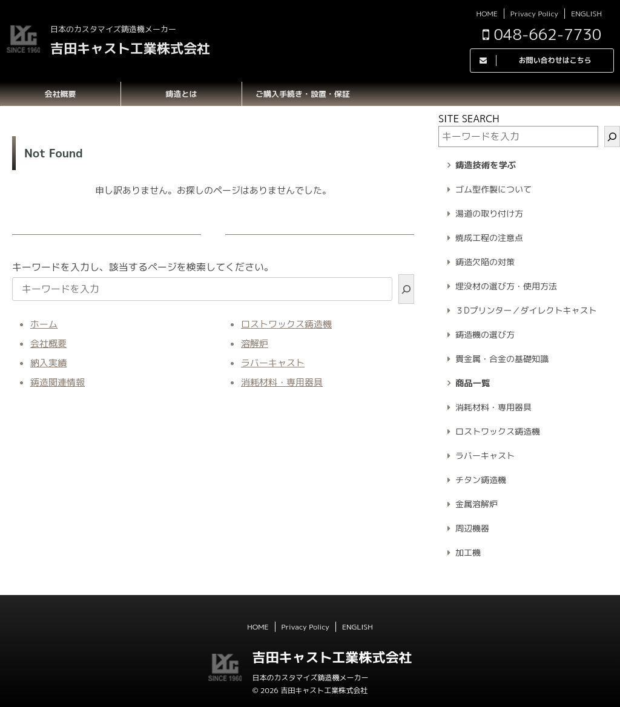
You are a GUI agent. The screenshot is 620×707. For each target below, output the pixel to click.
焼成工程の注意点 (489, 237)
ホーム (44, 324)
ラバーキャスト (273, 363)
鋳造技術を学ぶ (485, 165)
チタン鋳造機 (480, 479)
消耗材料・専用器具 (282, 382)
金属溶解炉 (476, 504)
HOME (486, 13)
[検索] (406, 289)
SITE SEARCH (469, 118)
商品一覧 (472, 383)
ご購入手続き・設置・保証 (303, 93)
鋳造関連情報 (57, 382)
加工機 (468, 552)
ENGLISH (586, 13)
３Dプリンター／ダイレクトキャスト (526, 310)
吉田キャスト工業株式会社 (130, 48)
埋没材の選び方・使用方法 (506, 286)
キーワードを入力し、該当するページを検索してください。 (143, 267)
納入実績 (48, 363)
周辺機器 (472, 528)
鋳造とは (181, 93)
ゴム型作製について (493, 189)
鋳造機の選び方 (485, 334)
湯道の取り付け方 (489, 213)
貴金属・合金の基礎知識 (502, 358)
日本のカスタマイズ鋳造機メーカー (310, 677)
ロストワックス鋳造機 (286, 324)
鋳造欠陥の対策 (485, 262)
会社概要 (60, 93)
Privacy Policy (534, 13)
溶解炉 (254, 343)
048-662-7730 (542, 34)
